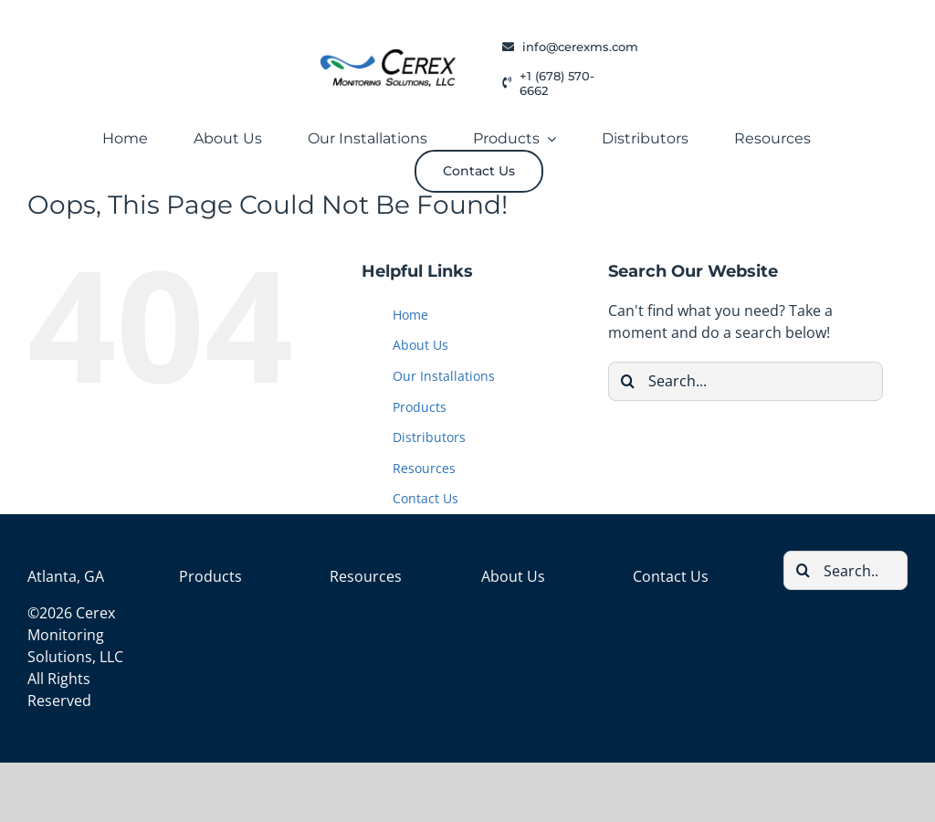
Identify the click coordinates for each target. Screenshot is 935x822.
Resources (424, 468)
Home (410, 314)
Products (419, 407)
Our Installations (444, 376)
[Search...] (745, 381)
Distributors (429, 437)
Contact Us (425, 498)
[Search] (627, 381)
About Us (420, 344)
